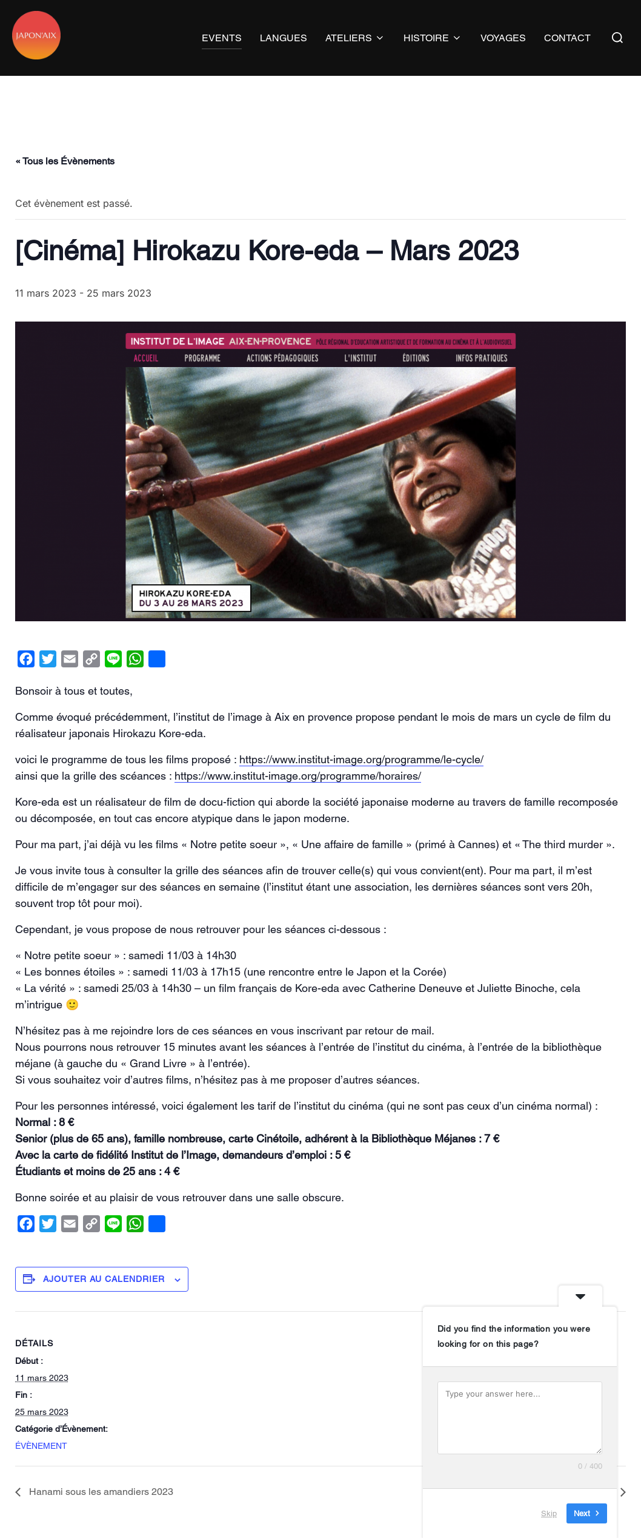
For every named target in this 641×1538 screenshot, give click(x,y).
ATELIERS (355, 38)
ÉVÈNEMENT (41, 1469)
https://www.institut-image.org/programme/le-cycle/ (361, 783)
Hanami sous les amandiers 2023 (100, 1515)
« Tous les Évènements (65, 185)
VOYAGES (503, 38)
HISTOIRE (433, 38)
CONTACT (567, 38)
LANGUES (283, 38)
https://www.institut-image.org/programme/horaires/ (297, 799)
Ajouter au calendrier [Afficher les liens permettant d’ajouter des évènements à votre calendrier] (104, 1302)
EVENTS (222, 38)
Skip (549, 1513)
